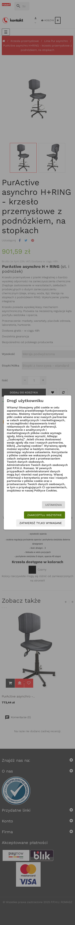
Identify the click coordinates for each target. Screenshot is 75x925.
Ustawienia (53, 504)
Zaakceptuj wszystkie (44, 515)
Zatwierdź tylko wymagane (40, 523)
